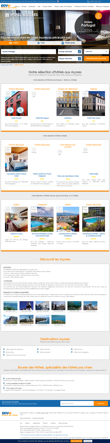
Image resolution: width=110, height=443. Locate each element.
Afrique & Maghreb (102, 6)
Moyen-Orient (47, 6)
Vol (21, 423)
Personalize (88, 441)
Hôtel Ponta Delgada (81, 352)
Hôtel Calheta (45, 349)
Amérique (32, 6)
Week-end (36, 423)
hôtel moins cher (42, 413)
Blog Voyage (63, 423)
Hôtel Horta (10, 352)
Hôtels (13, 42)
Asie (39, 6)
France (17, 6)
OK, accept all (76, 441)
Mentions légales (38, 418)
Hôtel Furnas (78, 349)
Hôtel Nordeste (45, 352)
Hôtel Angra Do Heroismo (14, 349)
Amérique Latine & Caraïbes (84, 6)
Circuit (45, 423)
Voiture (53, 423)
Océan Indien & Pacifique (63, 6)
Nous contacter (25, 418)
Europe (24, 6)
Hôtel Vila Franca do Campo (16, 355)
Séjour (27, 423)
